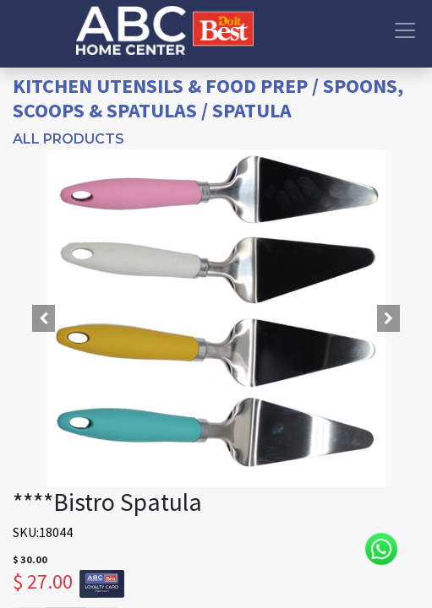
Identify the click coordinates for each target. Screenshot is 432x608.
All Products (68, 139)
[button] (43, 318)
